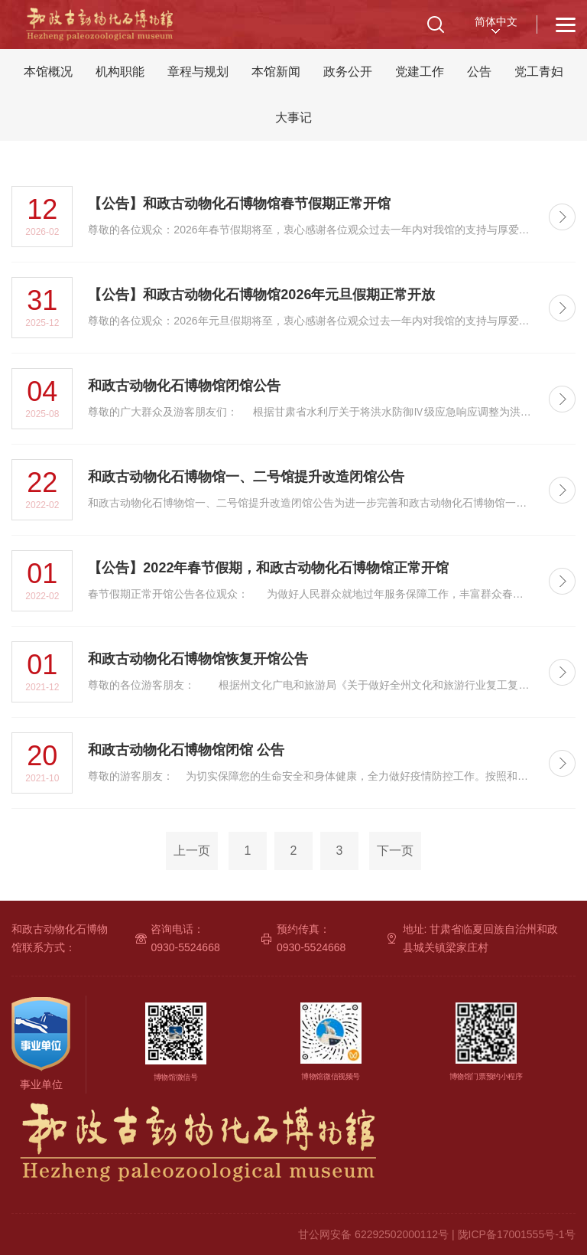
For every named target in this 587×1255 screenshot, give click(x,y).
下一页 (395, 850)
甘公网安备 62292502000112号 (373, 1234)
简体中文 (496, 21)
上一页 (192, 850)
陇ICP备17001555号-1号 (517, 1234)
